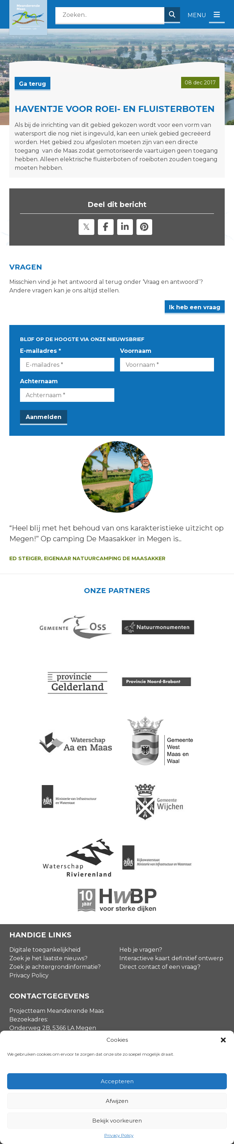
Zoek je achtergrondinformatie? (55, 856)
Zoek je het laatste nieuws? (48, 847)
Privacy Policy (119, 1135)
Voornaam (135, 350)
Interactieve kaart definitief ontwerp (171, 847)
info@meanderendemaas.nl (49, 984)
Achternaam (39, 381)
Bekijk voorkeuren (117, 1120)
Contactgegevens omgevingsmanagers (65, 970)
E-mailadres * (40, 350)
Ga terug (32, 83)
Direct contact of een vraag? (159, 856)
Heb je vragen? (140, 838)
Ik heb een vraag (194, 307)
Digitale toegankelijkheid (45, 838)
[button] (223, 1040)
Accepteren (117, 1081)
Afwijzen (117, 1101)
